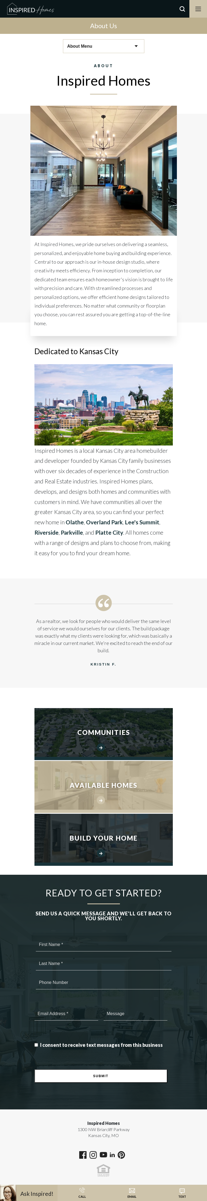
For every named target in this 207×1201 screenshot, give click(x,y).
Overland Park (104, 522)
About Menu (79, 46)
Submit (100, 1076)
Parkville (72, 532)
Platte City (109, 532)
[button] (182, 16)
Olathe (75, 522)
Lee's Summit (142, 522)
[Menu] (198, 9)
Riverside (46, 532)
